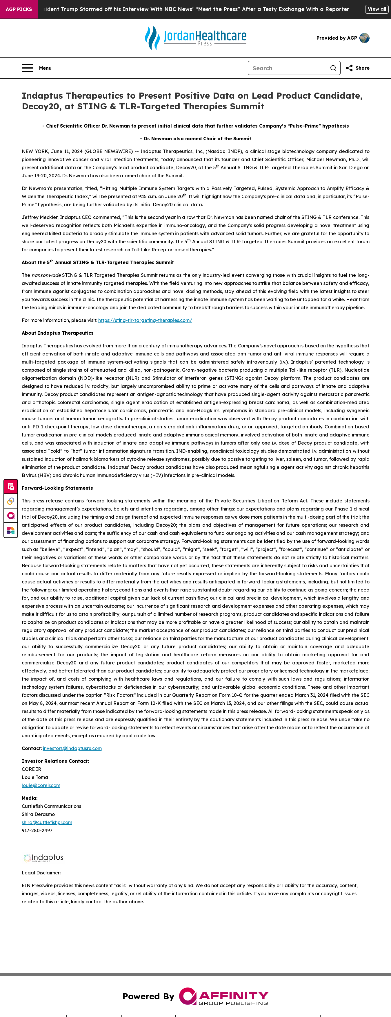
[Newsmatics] (10, 530)
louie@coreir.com (41, 785)
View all (377, 9)
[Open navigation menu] (37, 68)
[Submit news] (10, 487)
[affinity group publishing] (10, 515)
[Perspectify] (10, 501)
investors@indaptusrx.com (72, 748)
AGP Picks (19, 9)
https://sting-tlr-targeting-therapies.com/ (145, 320)
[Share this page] (357, 68)
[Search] (287, 68)
